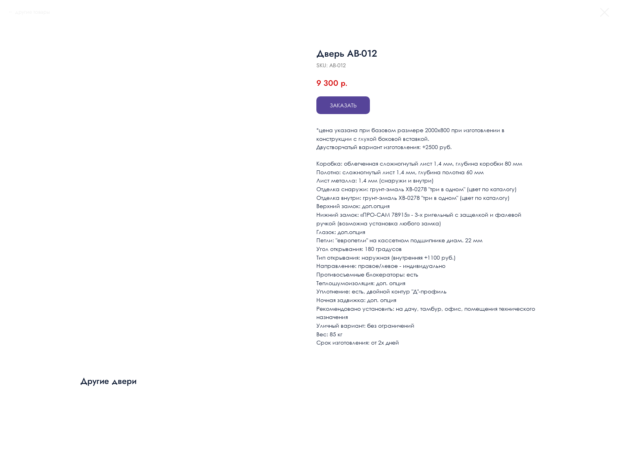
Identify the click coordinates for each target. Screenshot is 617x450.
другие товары (32, 12)
